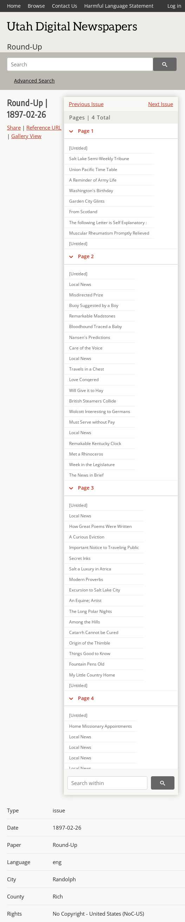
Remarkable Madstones (92, 316)
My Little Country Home (92, 675)
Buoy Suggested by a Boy (93, 305)
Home (14, 5)
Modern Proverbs (86, 579)
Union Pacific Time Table (93, 169)
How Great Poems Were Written (100, 526)
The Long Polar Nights (90, 611)
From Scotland (83, 212)
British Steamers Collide (92, 401)
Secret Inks (80, 558)
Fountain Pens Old (86, 664)
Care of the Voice (86, 348)
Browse (36, 5)
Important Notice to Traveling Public (104, 547)
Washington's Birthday (91, 191)
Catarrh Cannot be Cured (93, 632)
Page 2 (86, 256)
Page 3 (86, 487)
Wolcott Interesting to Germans (99, 411)
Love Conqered (84, 379)
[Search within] (107, 783)
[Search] (80, 64)
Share (14, 127)
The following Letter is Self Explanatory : (108, 222)
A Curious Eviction (86, 537)
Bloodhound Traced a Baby (95, 326)
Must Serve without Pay (92, 422)
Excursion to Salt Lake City (94, 590)
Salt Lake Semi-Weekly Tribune (99, 159)
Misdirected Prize (86, 295)
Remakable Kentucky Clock (95, 443)
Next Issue (160, 103)
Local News (80, 284)
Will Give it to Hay (86, 390)
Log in (174, 5)
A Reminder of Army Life (93, 180)
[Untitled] (78, 148)
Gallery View (26, 135)
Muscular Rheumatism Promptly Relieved (109, 233)
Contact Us (64, 5)
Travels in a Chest (86, 369)
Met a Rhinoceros (86, 454)
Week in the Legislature (92, 464)
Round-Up (24, 47)
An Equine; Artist (85, 600)
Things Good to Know (89, 653)
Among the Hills (84, 622)
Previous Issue (86, 103)
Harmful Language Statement (118, 5)
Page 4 (86, 698)
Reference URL (43, 127)
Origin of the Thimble (89, 643)
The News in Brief (86, 475)
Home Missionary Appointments (100, 726)
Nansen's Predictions (89, 337)
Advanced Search (34, 80)
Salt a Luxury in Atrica (90, 569)
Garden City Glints (87, 201)
